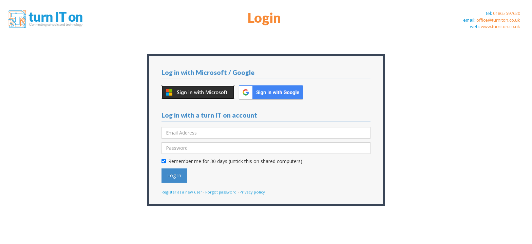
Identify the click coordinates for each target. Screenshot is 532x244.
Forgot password (220, 192)
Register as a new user (182, 192)
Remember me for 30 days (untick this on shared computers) (232, 161)
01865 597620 (506, 13)
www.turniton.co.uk (500, 26)
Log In (174, 175)
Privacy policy (252, 192)
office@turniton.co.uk (498, 20)
